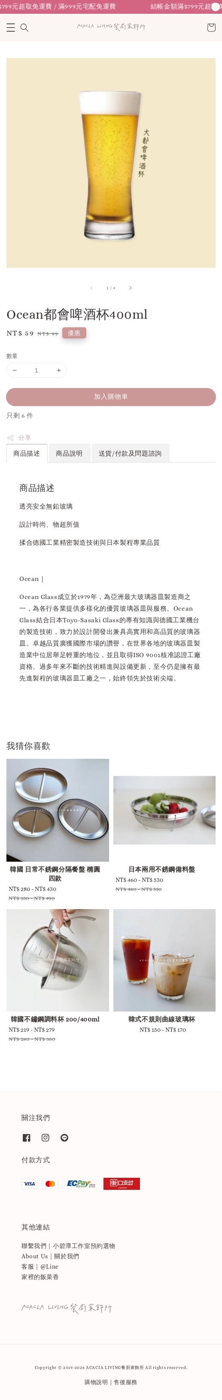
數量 (12, 356)
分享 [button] (18, 438)
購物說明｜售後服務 (111, 1382)
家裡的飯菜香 (40, 1276)
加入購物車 (111, 396)
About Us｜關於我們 (50, 1256)
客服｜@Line (40, 1266)
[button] (10, 27)
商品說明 (69, 453)
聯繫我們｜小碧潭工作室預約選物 (68, 1245)
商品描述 (26, 453)
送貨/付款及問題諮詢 (130, 453)
